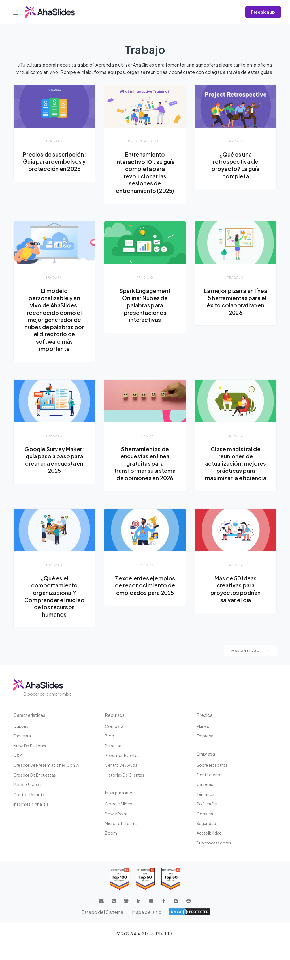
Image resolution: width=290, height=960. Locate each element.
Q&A (18, 755)
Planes (203, 726)
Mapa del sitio (147, 912)
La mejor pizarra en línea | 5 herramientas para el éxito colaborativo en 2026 (235, 301)
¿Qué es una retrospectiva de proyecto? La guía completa (235, 165)
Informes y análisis (31, 804)
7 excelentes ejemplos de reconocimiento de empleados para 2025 (144, 585)
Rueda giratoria (28, 784)
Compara (114, 726)
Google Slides (118, 803)
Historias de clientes (124, 774)
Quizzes (20, 726)
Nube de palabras (29, 745)
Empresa (205, 735)
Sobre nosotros (212, 764)
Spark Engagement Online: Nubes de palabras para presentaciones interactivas (145, 305)
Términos (206, 794)
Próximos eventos (122, 755)
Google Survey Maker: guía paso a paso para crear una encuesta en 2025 (54, 460)
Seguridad (206, 823)
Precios (204, 715)
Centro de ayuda (121, 764)
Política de (207, 803)
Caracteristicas (29, 715)
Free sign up (263, 11)
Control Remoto (29, 794)
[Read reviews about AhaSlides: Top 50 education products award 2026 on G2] (145, 879)
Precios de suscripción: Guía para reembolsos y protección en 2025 (54, 165)
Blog (109, 735)
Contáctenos (210, 774)
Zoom (111, 832)
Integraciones (119, 793)
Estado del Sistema (102, 912)
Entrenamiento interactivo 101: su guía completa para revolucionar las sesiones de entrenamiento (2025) (145, 172)
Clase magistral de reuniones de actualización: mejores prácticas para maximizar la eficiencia (235, 463)
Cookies (205, 813)
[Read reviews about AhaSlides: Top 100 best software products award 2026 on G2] (119, 879)
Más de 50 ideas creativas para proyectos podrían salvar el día (235, 589)
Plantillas (113, 745)
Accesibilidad (209, 832)
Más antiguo (250, 651)
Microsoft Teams (121, 823)
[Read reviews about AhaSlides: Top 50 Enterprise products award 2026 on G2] (170, 879)
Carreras (205, 784)
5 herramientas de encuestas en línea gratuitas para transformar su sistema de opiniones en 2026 (144, 463)
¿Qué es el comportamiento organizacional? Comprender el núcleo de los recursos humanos (54, 596)
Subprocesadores (214, 842)
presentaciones (145, 141)
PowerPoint (116, 813)
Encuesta (22, 735)
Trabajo (54, 141)
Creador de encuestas (34, 774)
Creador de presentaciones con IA (46, 764)
